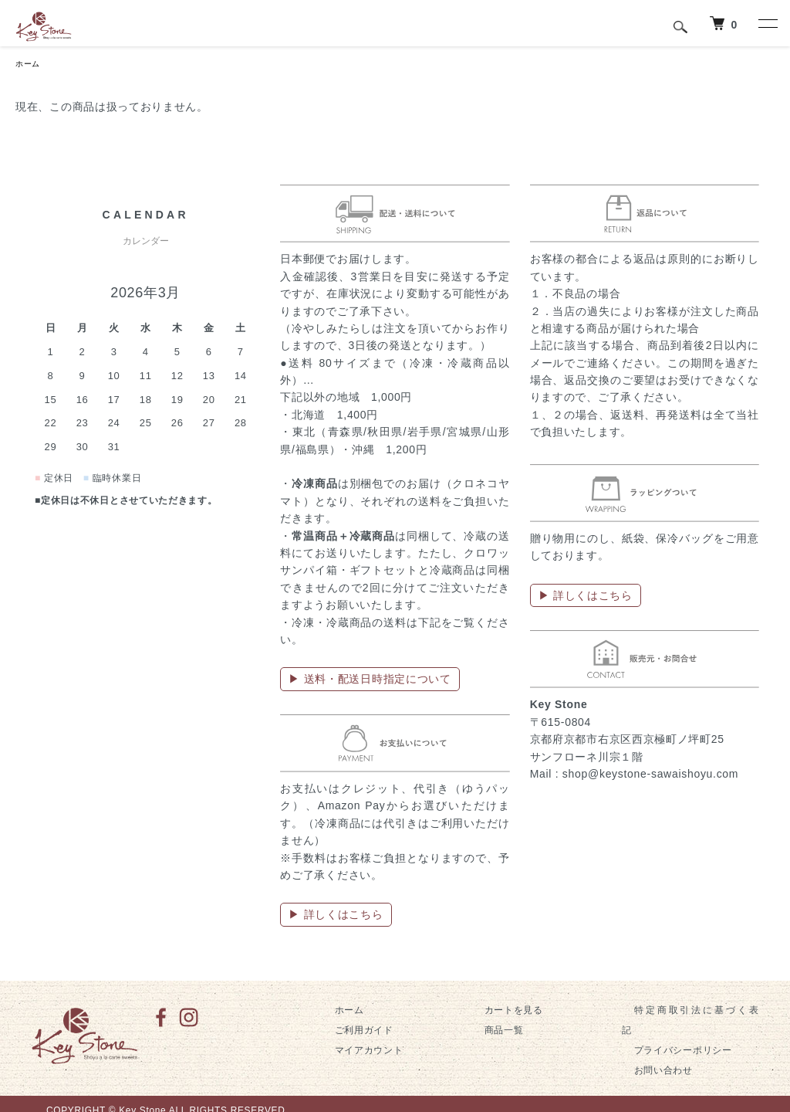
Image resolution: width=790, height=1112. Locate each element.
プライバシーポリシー (671, 1032)
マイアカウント (356, 1052)
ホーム (30, 64)
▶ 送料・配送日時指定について (370, 681)
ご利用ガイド (351, 1032)
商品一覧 (491, 1032)
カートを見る (501, 1011)
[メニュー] (767, 23)
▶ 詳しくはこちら (336, 916)
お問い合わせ (651, 1052)
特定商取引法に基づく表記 (680, 1011)
